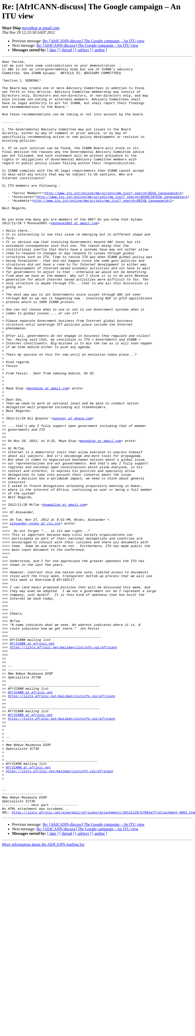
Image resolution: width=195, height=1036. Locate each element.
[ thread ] (67, 50)
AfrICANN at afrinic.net (32, 760)
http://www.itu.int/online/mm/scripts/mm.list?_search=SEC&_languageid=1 (113, 220)
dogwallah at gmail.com (64, 594)
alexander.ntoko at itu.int (35, 616)
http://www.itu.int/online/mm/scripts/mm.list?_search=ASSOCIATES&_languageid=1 (112, 224)
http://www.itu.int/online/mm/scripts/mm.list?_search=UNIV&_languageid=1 (102, 229)
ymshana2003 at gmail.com (74, 256)
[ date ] (52, 50)
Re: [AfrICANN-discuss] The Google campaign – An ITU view (94, 41)
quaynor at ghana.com (72, 490)
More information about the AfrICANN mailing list (43, 995)
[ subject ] (83, 50)
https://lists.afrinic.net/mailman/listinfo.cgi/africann (63, 765)
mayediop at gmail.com (41, 28)
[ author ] (99, 50)
